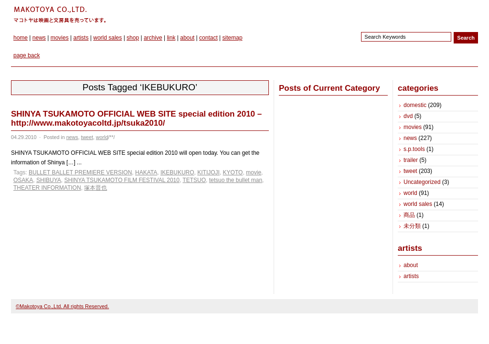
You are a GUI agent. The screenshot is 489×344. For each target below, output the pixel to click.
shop (133, 37)
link (171, 37)
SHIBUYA (48, 180)
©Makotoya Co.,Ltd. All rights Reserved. (62, 306)
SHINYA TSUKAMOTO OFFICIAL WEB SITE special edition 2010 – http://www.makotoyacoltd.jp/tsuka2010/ (136, 118)
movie (253, 172)
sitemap (233, 37)
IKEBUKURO (177, 172)
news (39, 37)
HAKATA (146, 172)
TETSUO (194, 180)
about (187, 37)
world (102, 137)
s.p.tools (414, 149)
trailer (411, 160)
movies (60, 37)
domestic (415, 105)
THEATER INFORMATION (47, 187)
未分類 (412, 226)
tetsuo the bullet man (235, 180)
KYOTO (233, 172)
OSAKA (23, 180)
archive (153, 37)
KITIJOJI (208, 172)
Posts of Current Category (329, 88)
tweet (87, 137)
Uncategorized (422, 182)
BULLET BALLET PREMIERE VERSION (80, 172)
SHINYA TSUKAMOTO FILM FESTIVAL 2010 (122, 180)
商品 (409, 215)
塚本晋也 (95, 187)
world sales (107, 37)
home (20, 37)
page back (26, 55)
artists (80, 37)
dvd (408, 116)
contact (208, 37)
